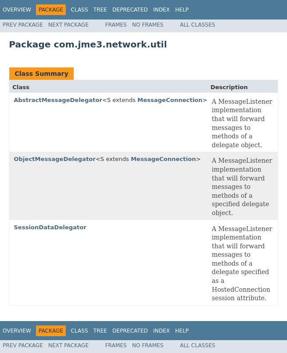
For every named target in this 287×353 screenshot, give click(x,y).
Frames (116, 25)
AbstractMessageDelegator (58, 100)
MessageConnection (170, 100)
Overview (17, 10)
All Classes (197, 25)
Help (182, 10)
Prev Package (23, 25)
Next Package (68, 25)
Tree (100, 10)
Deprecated (130, 10)
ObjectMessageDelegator (55, 159)
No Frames (147, 25)
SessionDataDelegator (50, 227)
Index (161, 10)
